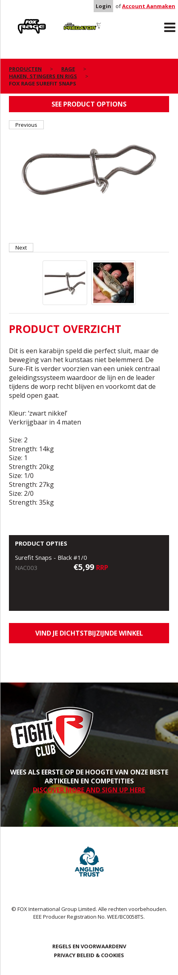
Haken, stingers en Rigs (43, 76)
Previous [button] (26, 124)
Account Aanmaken (148, 6)
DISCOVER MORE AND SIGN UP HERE (89, 789)
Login (103, 6)
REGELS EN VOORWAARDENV (89, 946)
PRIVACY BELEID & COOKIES (89, 955)
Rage (16, 20)
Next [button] (21, 247)
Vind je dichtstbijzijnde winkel (89, 633)
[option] (89, 170)
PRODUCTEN (25, 69)
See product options (89, 104)
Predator (68, 20)
